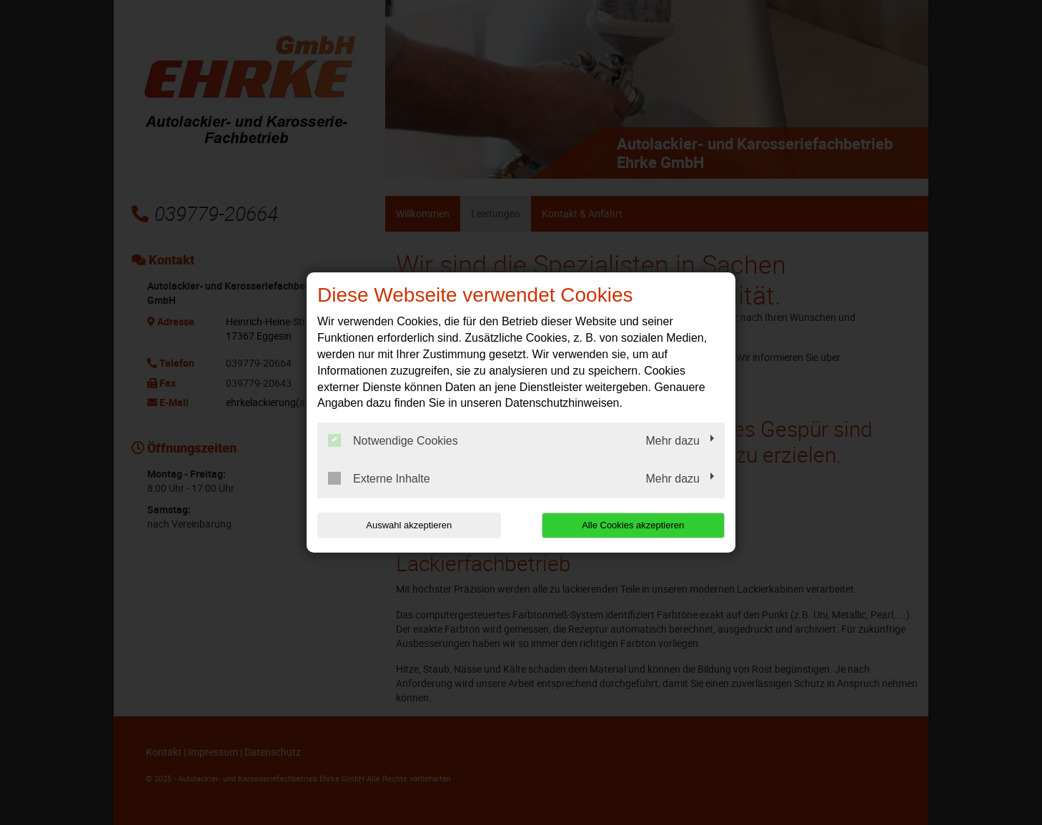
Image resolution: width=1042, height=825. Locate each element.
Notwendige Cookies (393, 440)
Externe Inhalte (379, 478)
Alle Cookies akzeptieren (633, 525)
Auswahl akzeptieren (409, 525)
